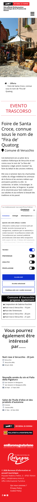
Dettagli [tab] (15, 216)
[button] (32, 14)
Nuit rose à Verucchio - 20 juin (16, 314)
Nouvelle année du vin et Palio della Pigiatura (18, 378)
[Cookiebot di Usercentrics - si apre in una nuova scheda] (21, 210)
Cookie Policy (15, 491)
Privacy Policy (16, 488)
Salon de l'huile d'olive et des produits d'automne (17, 401)
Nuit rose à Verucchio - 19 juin (16, 307)
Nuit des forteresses (12, 310)
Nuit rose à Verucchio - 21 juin (16, 317)
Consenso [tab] (5, 216)
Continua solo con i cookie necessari (18, 290)
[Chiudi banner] (34, 210)
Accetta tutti (18, 277)
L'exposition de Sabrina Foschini (17, 304)
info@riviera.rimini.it (15, 478)
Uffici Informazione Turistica (13, 481)
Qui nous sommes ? (18, 485)
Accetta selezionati (18, 283)
